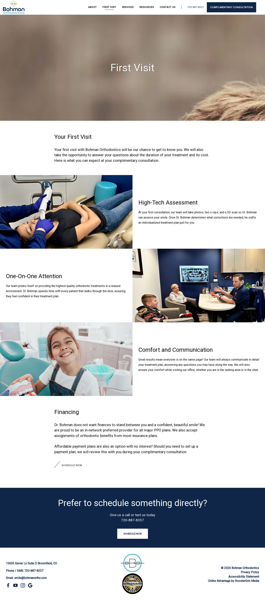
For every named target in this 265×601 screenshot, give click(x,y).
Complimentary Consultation (231, 7)
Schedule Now (72, 465)
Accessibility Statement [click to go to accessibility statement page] (243, 576)
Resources (146, 7)
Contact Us (167, 7)
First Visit (109, 7)
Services (128, 7)
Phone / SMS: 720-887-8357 (24, 570)
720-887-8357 (195, 7)
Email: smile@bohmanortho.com (26, 578)
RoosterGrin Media (247, 581)
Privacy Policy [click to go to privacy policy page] (250, 572)
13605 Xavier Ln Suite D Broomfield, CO (31, 563)
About (92, 7)
